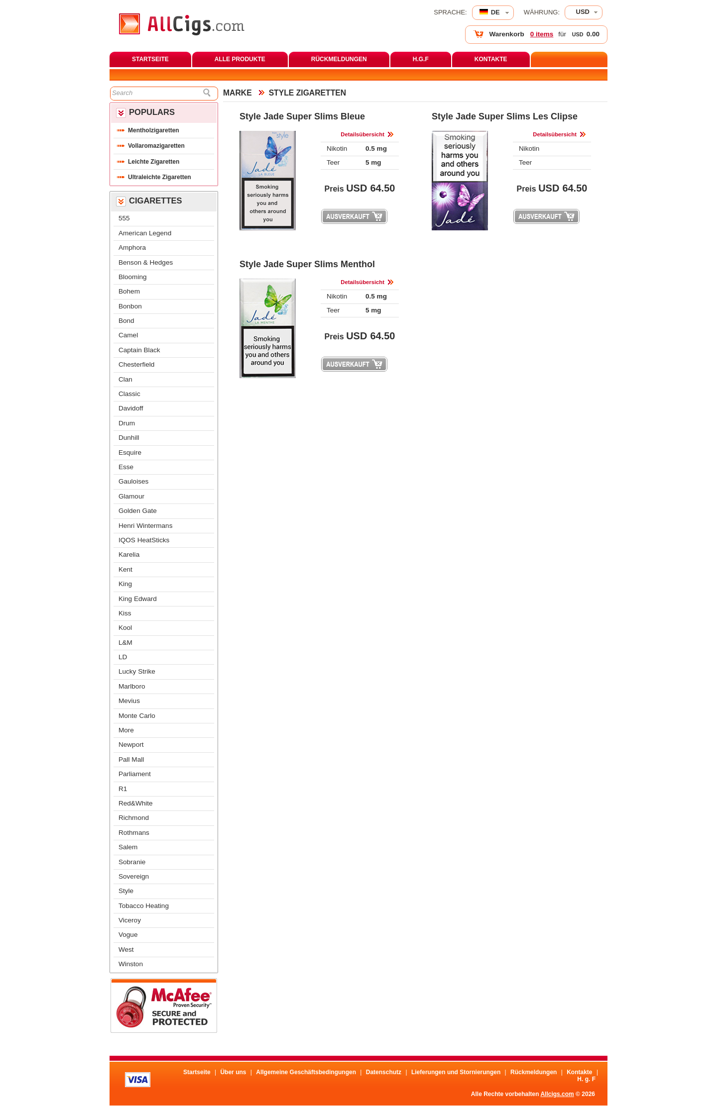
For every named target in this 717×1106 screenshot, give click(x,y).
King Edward (138, 599)
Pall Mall (131, 759)
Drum (127, 423)
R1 (123, 789)
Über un (233, 1072)
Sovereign (134, 876)
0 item (542, 34)
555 (124, 218)
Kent (125, 569)
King (125, 584)
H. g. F (586, 1079)
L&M (125, 642)
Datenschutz (383, 1072)
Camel (128, 335)
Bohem (129, 291)
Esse (126, 467)
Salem (128, 847)
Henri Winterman (145, 525)
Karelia (129, 554)
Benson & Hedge (146, 262)
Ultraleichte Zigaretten (159, 177)
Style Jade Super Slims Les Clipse (505, 116)
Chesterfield (136, 364)
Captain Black (139, 350)
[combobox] (583, 12)
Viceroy (130, 920)
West (126, 949)
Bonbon (130, 306)
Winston (131, 964)
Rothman (134, 832)
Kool (125, 627)
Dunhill (129, 437)
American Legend (145, 233)
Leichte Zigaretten (153, 161)
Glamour (131, 496)
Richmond (134, 817)
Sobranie (132, 862)
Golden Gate (138, 510)
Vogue (128, 934)
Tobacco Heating (144, 905)
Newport (131, 744)
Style (126, 891)
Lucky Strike (137, 671)
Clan (125, 379)
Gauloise (133, 481)
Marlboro (132, 686)
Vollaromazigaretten (156, 145)
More (126, 730)
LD (123, 657)
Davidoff (131, 408)
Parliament (135, 774)
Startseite (197, 1072)
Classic (129, 394)
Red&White (136, 803)
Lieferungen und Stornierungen (455, 1072)
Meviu (129, 700)
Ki (125, 613)
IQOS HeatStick (144, 540)
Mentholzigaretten (153, 130)
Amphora (132, 247)
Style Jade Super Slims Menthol (307, 264)
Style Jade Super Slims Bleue (302, 116)
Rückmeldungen (533, 1072)
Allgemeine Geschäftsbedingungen (306, 1072)
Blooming (132, 277)
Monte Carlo (137, 715)
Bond (126, 320)
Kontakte (579, 1072)
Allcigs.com (557, 1094)
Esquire (130, 452)
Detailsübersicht (362, 134)
